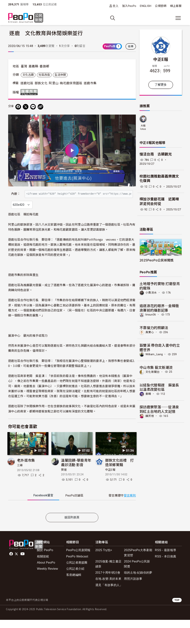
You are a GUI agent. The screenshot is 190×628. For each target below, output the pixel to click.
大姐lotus (143, 127)
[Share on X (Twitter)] (25, 107)
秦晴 (148, 394)
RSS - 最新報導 (165, 558)
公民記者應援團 (76, 570)
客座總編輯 (73, 582)
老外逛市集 (26, 468)
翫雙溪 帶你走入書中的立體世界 (160, 347)
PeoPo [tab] (74, 503)
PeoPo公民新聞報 (78, 558)
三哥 (20, 473)
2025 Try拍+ (103, 558)
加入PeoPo (129, 6)
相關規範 (43, 564)
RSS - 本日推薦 (165, 564)
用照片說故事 (133, 586)
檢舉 (130, 46)
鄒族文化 (41, 83)
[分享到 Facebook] (18, 107)
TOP (176, 608)
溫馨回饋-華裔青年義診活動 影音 (76, 470)
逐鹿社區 (26, 83)
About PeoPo (46, 570)
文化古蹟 (28, 75)
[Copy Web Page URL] (40, 107)
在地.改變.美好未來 (108, 586)
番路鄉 (44, 66)
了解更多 (161, 85)
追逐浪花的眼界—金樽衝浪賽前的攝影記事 (159, 308)
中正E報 (110, 477)
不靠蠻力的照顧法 (154, 327)
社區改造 (44, 75)
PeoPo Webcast (77, 564)
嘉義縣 (33, 66)
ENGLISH (145, 6)
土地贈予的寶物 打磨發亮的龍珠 (160, 285)
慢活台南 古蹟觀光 (156, 154)
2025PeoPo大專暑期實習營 (138, 561)
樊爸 (64, 477)
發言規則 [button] (130, 503)
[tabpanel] (72, 515)
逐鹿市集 (90, 83)
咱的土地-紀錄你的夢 (138, 580)
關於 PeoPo (45, 558)
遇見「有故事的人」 (109, 593)
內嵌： (15, 192)
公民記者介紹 (75, 576)
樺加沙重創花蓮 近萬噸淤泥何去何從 (159, 201)
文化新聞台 (152, 371)
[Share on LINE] (33, 107)
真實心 (149, 332)
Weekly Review (47, 576)
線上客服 (175, 6)
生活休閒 (60, 75)
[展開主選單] (178, 18)
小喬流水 (151, 292)
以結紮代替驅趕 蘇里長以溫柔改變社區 (159, 387)
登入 (115, 5)
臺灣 (24, 66)
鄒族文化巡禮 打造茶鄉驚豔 (119, 470)
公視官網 (160, 6)
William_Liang (154, 354)
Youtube (22, 562)
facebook (11, 562)
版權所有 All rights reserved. (30, 92)
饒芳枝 (149, 416)
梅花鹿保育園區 (71, 83)
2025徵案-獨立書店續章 (108, 572)
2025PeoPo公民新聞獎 (156, 260)
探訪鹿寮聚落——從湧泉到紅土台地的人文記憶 (159, 409)
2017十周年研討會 (107, 580)
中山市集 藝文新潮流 (156, 367)
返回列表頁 (72, 525)
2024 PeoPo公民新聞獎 (137, 572)
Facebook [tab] (43, 503)
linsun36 (150, 314)
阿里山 (53, 83)
